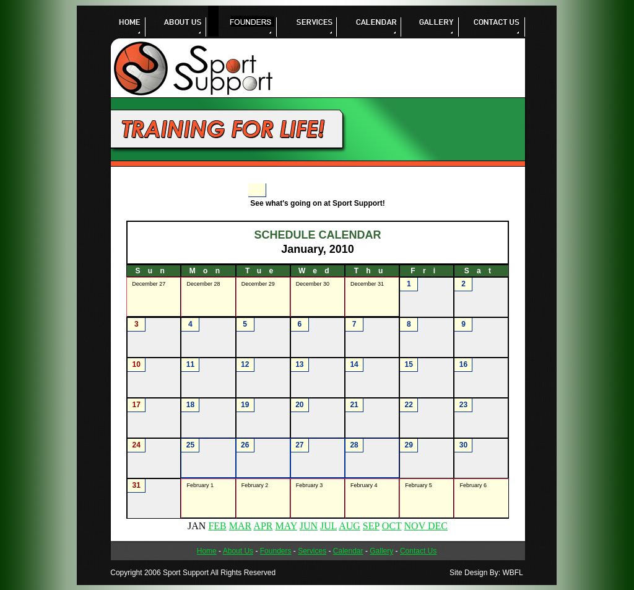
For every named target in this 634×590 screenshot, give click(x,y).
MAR (240, 526)
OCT (392, 526)
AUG (349, 526)
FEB (217, 526)
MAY (286, 526)
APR (262, 526)
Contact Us (418, 551)
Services (312, 551)
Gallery (381, 551)
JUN (309, 526)
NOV (414, 526)
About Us (238, 551)
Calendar (348, 551)
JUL (328, 526)
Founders (276, 551)
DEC (436, 526)
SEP (371, 526)
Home (207, 551)
